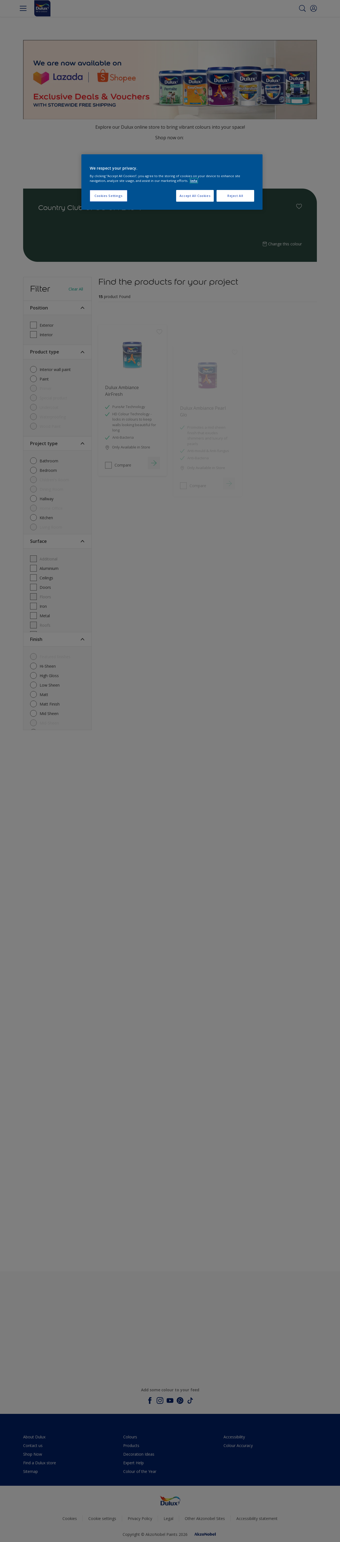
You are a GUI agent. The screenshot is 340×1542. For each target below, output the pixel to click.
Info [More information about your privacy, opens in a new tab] (193, 181)
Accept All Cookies (194, 196)
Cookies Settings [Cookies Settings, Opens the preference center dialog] (108, 196)
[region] (172, 182)
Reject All (235, 196)
